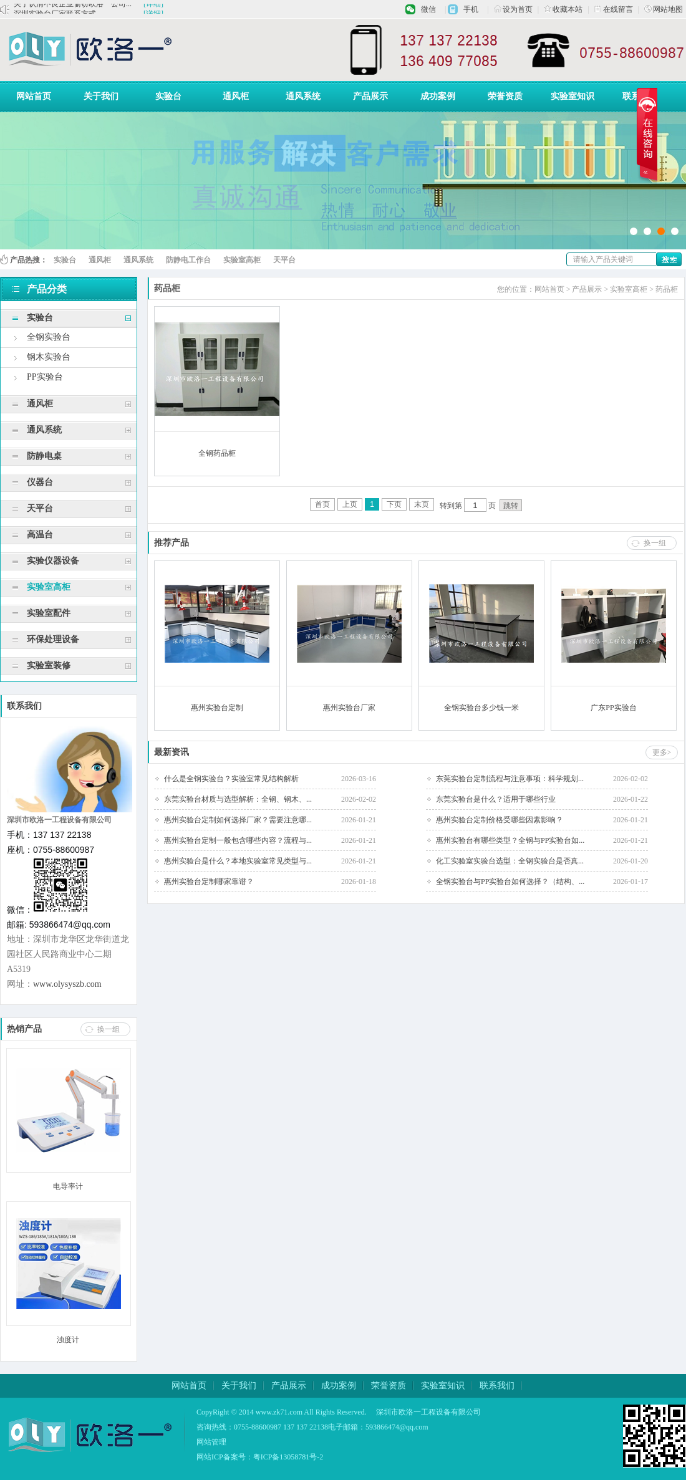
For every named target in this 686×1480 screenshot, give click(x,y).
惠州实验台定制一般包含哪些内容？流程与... (238, 840)
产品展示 (370, 96)
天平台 (284, 260)
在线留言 (613, 9)
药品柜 (666, 289)
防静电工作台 (188, 260)
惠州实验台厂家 (349, 707)
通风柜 (236, 96)
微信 (428, 9)
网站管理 (211, 1442)
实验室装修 (48, 665)
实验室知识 (572, 96)
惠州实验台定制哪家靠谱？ (209, 881)
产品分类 (39, 289)
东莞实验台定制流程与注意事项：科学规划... (510, 778)
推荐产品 (171, 542)
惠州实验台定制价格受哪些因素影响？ (499, 819)
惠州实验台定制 (217, 707)
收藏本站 (563, 9)
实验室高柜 (242, 260)
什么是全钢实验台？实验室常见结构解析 (231, 778)
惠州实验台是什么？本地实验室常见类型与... (238, 861)
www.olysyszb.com (67, 984)
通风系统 (303, 96)
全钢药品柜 (217, 453)
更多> (662, 752)
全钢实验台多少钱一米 (481, 707)
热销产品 (24, 1029)
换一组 (108, 1029)
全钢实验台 (48, 337)
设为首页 (513, 9)
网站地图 (663, 9)
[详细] (153, 8)
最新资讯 (171, 752)
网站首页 (33, 96)
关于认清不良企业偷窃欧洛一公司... (73, 8)
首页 (322, 504)
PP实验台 (45, 377)
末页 (421, 504)
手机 (470, 9)
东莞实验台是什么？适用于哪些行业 (496, 799)
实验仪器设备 (53, 560)
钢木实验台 (48, 357)
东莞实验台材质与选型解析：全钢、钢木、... (238, 799)
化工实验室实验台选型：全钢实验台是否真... (510, 861)
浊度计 (68, 1339)
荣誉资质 (505, 96)
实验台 (168, 96)
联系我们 (639, 96)
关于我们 (101, 96)
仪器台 (40, 482)
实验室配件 (48, 613)
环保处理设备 (53, 639)
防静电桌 (44, 456)
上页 (349, 504)
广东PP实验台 (613, 707)
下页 (394, 504)
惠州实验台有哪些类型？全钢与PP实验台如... (510, 840)
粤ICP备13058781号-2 (288, 1457)
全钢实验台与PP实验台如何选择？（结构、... (510, 881)
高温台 (40, 534)
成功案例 (437, 96)
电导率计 (68, 1186)
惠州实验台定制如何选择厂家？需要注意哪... (238, 819)
